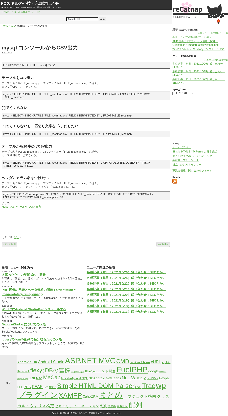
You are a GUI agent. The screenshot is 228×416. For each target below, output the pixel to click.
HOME (5, 12)
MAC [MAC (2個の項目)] (39, 378)
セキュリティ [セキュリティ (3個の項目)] (66, 406)
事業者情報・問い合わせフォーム (192, 170)
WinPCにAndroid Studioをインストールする (34, 309)
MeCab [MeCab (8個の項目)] (51, 377)
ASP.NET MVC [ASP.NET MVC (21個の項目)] (90, 360)
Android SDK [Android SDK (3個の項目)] (27, 362)
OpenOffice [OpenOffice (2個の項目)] (151, 378)
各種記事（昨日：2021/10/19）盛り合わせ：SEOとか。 (126, 300)
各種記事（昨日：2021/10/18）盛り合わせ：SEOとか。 (126, 306)
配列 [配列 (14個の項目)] (135, 405)
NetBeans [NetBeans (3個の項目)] (113, 378)
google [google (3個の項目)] (153, 371)
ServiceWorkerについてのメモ (24, 324)
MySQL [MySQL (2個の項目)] (83, 378)
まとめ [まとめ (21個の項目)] (111, 395)
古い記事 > (163, 244)
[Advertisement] (86, 36)
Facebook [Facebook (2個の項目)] (23, 371)
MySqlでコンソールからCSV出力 (21, 206)
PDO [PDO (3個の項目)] (27, 387)
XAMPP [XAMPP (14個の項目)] (70, 395)
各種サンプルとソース (185, 160)
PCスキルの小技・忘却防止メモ (30, 3)
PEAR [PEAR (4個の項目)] (37, 386)
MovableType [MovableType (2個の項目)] (69, 378)
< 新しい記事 (9, 244)
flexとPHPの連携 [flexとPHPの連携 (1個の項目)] (77, 372)
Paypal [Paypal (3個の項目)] (164, 378)
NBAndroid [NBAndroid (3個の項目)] (97, 378)
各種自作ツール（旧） (29, 12)
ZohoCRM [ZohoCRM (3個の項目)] (91, 396)
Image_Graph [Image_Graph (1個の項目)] (22, 379)
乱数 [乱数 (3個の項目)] (103, 406)
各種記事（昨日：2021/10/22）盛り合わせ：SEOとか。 (126, 283)
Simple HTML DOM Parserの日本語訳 (194, 151)
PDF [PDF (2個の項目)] (20, 387)
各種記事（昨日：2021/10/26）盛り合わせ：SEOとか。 (126, 272)
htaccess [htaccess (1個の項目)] (163, 372)
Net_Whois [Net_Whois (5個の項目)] (133, 377)
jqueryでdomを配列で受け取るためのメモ (32, 339)
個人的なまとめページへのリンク (192, 155)
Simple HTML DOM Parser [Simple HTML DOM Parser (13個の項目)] (96, 385)
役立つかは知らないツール (188, 164)
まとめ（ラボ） (181, 147)
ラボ (13, 12)
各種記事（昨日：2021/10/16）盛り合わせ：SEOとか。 (126, 311)
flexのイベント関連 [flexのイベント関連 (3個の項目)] (100, 371)
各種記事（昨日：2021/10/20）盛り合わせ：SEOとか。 (126, 295)
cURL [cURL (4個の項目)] (156, 362)
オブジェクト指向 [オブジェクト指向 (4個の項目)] (139, 396)
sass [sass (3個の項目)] (52, 387)
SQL (16, 237)
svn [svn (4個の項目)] (138, 386)
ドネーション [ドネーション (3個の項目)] (88, 406)
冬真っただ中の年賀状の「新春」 (25, 274)
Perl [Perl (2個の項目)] (46, 387)
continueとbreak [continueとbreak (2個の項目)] (140, 362)
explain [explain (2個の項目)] (166, 362)
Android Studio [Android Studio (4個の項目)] (51, 362)
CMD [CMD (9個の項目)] (122, 361)
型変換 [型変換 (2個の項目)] (112, 406)
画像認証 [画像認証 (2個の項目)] (122, 406)
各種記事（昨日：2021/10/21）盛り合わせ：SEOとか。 (126, 289)
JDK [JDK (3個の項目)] (32, 378)
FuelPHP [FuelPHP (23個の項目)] (132, 369)
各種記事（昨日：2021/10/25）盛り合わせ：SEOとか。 (126, 278)
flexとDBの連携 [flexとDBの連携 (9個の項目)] (50, 370)
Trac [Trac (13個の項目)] (148, 385)
